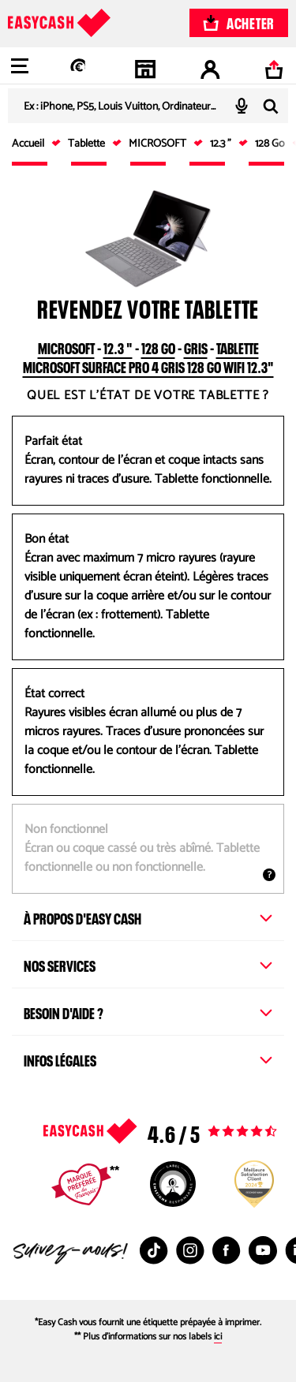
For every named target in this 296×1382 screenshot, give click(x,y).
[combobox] (148, 105)
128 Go (158, 346)
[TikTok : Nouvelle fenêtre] (154, 1250)
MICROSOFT (66, 346)
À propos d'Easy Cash (148, 916)
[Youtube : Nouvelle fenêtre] (263, 1250)
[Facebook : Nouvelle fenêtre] (226, 1250)
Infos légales (148, 1058)
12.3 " (118, 346)
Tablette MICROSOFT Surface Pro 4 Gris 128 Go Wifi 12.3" (148, 355)
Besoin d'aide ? (148, 1011)
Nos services (148, 964)
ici (218, 1336)
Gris (196, 346)
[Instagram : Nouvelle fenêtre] (190, 1250)
